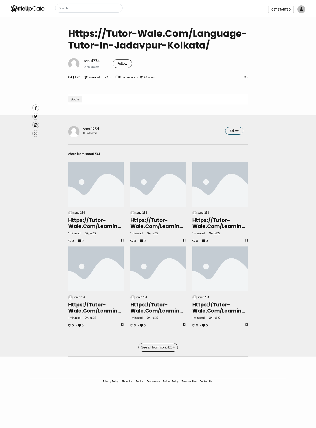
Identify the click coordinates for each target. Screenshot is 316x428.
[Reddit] (35, 125)
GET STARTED (281, 9)
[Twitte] (35, 116)
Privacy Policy (110, 381)
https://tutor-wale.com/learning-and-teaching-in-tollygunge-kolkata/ (96, 313)
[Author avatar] (301, 9)
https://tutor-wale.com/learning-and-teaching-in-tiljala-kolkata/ (220, 229)
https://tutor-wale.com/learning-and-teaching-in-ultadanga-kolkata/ (158, 313)
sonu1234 (91, 60)
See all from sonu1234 (158, 347)
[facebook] (35, 107)
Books (75, 99)
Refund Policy (171, 381)
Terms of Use (189, 381)
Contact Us (206, 381)
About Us (127, 381)
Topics (139, 381)
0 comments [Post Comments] (126, 77)
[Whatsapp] (35, 133)
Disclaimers (153, 381)
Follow (122, 63)
